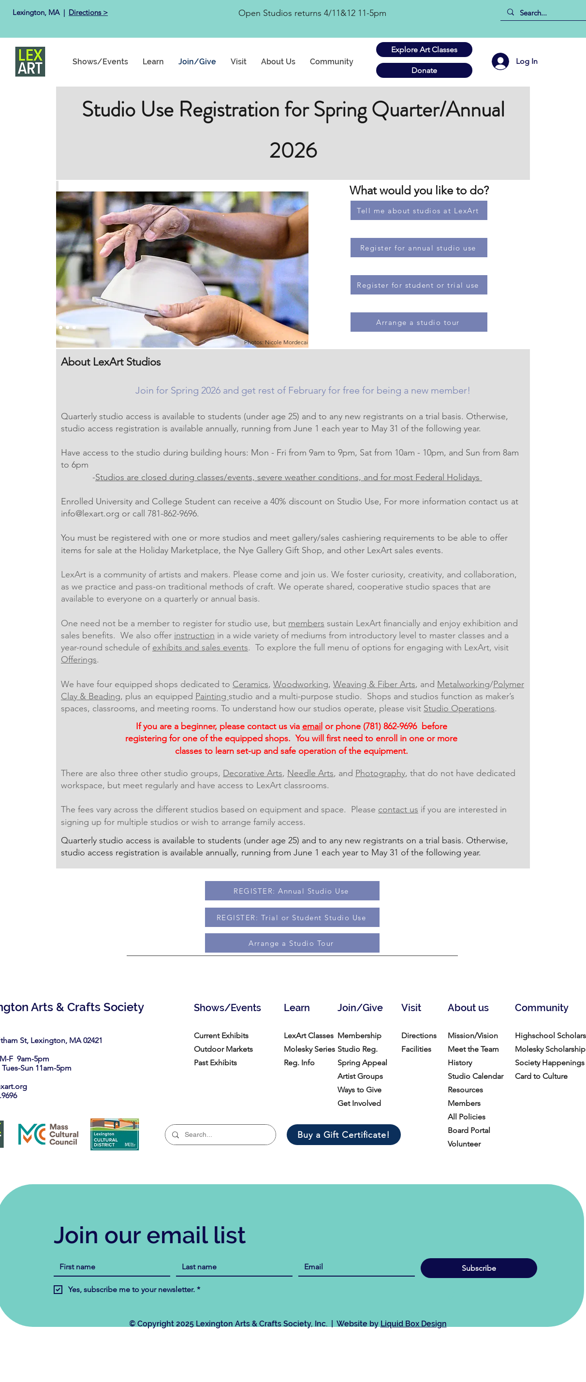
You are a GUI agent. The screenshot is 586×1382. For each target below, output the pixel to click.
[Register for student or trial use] (419, 284)
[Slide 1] (40, 327)
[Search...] (546, 13)
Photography (380, 773)
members (306, 623)
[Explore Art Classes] (424, 49)
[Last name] (231, 1267)
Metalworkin (460, 684)
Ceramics (250, 684)
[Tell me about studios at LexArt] (419, 210)
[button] (332, 61)
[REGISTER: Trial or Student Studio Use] (292, 917)
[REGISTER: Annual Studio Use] (292, 890)
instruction (194, 635)
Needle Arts (310, 773)
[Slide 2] (47, 327)
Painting (212, 696)
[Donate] (424, 70)
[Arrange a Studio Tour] (292, 943)
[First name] (109, 1267)
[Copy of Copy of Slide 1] (54, 327)
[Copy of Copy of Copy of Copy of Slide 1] (67, 327)
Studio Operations (459, 708)
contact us (398, 809)
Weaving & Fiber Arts (374, 684)
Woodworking (300, 684)
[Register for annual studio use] (419, 247)
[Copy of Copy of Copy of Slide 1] (60, 327)
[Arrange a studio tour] (419, 322)
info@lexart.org (90, 513)
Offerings (79, 659)
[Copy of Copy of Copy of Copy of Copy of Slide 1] (74, 327)
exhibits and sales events (200, 647)
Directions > (88, 12)
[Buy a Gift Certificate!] (344, 1134)
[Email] (353, 1267)
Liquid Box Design (414, 1323)
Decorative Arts (252, 773)
